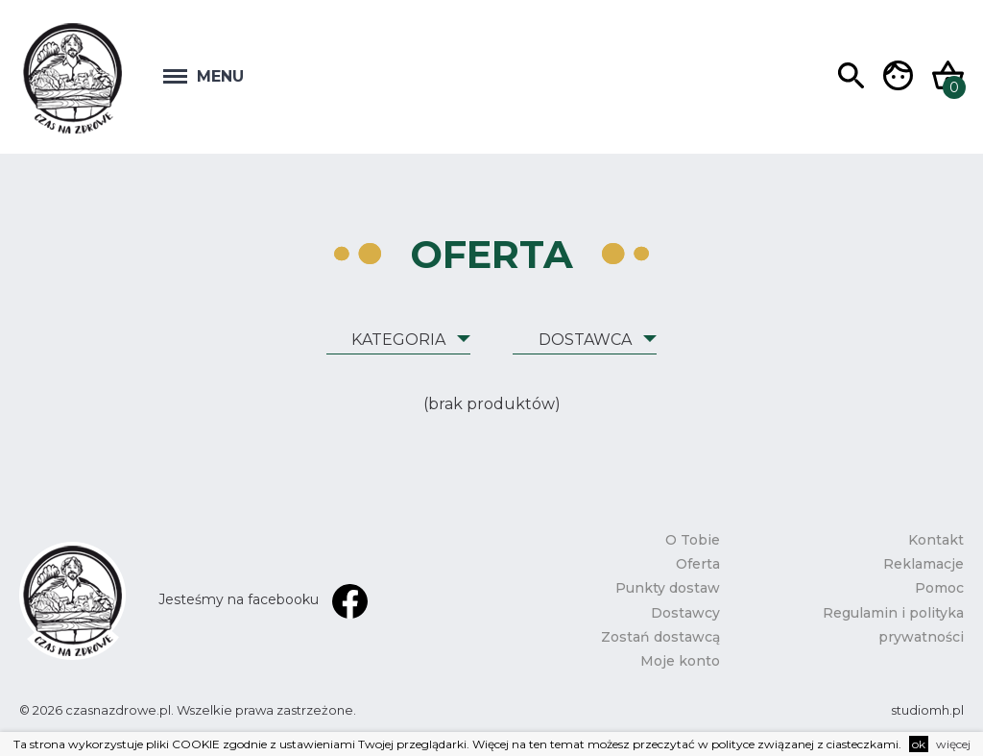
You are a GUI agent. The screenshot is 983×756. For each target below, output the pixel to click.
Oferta (698, 564)
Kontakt (936, 540)
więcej (953, 744)
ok (918, 744)
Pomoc (939, 588)
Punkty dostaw (667, 588)
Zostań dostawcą (660, 637)
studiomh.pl (927, 710)
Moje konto (680, 661)
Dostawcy (685, 613)
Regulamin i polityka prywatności (893, 625)
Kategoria (398, 339)
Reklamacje (923, 564)
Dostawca (585, 339)
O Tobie (692, 540)
